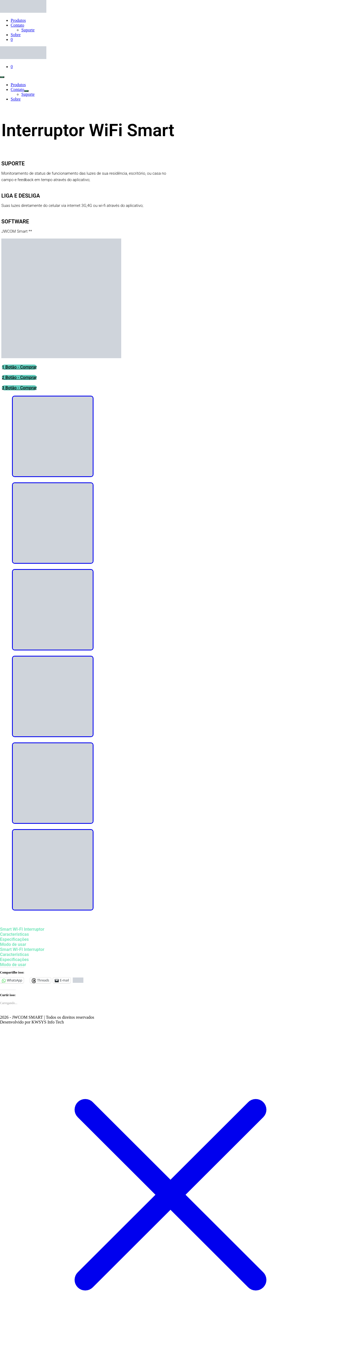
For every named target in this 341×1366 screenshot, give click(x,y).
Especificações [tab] (14, 939)
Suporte (28, 30)
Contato (17, 25)
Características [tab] (14, 934)
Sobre (16, 34)
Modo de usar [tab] (13, 944)
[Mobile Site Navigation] (2, 77)
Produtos (18, 20)
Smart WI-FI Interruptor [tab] (22, 929)
